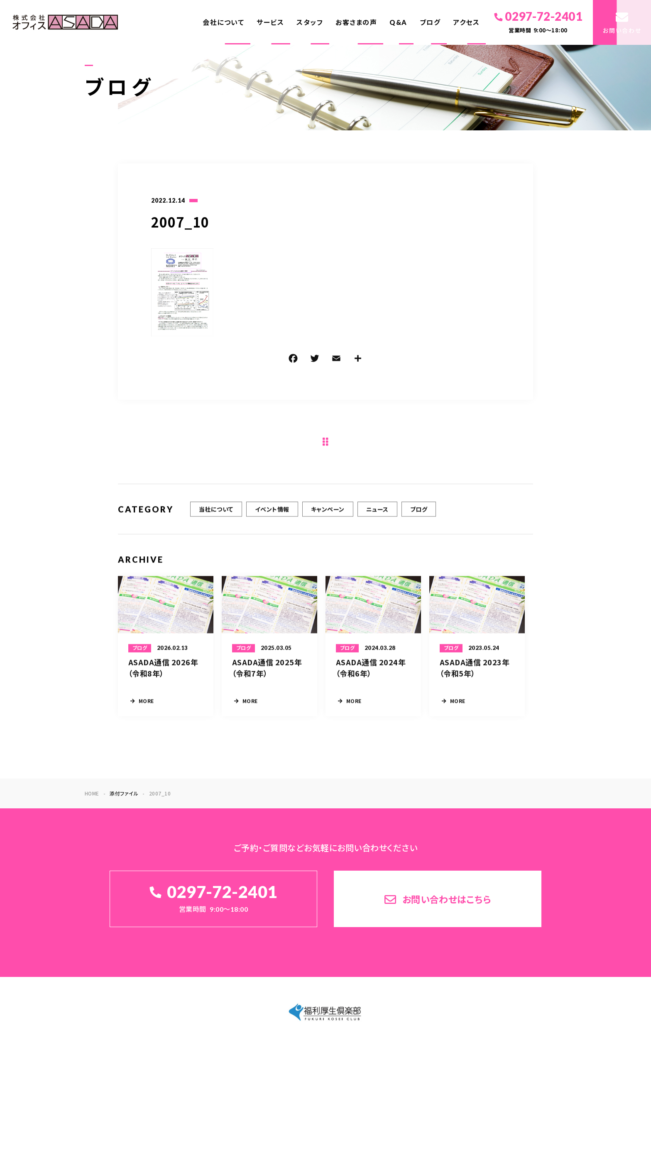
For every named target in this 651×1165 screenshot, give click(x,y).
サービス (270, 22)
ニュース (377, 517)
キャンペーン (328, 517)
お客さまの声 (356, 22)
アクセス (466, 22)
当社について (216, 517)
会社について (223, 22)
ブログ (430, 22)
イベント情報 (272, 517)
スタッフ (309, 22)
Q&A (398, 22)
